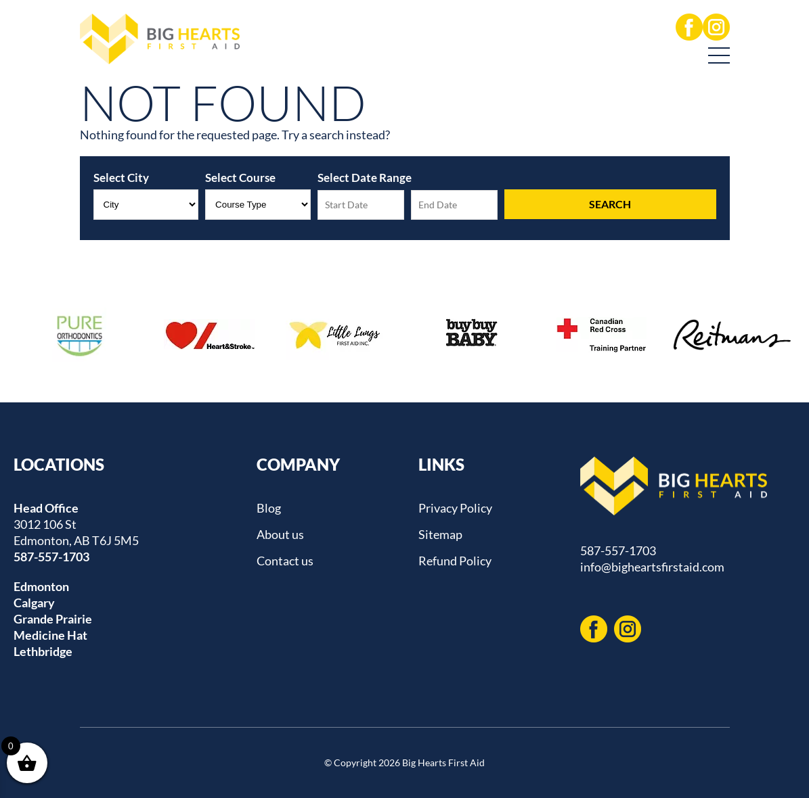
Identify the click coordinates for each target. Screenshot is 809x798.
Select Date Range (365, 177)
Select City (121, 177)
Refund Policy (454, 560)
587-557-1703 (51, 556)
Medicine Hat (50, 635)
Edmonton (41, 586)
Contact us (285, 560)
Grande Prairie (53, 618)
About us (280, 534)
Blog (269, 507)
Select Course (240, 177)
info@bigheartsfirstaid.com (652, 566)
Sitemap (440, 534)
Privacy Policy (455, 507)
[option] (79, 335)
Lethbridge (43, 651)
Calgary (34, 602)
